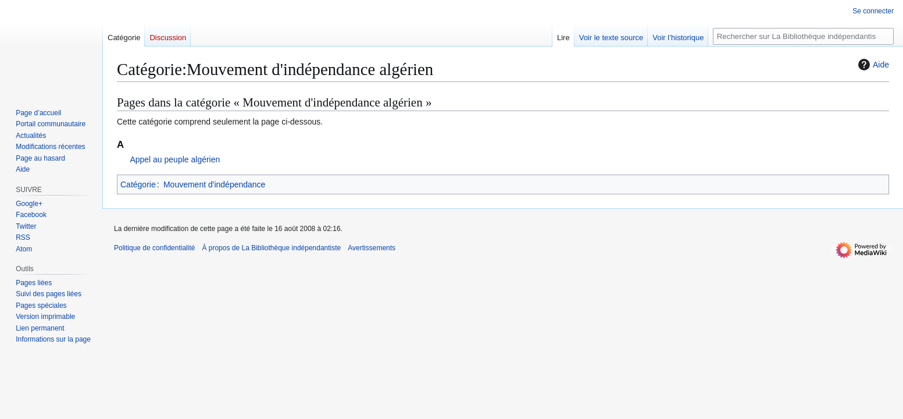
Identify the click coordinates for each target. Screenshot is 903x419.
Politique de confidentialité (154, 248)
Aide (872, 64)
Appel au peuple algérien (175, 159)
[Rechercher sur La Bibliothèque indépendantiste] (803, 36)
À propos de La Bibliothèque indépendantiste (271, 248)
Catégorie (138, 184)
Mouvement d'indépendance (214, 184)
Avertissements (371, 248)
